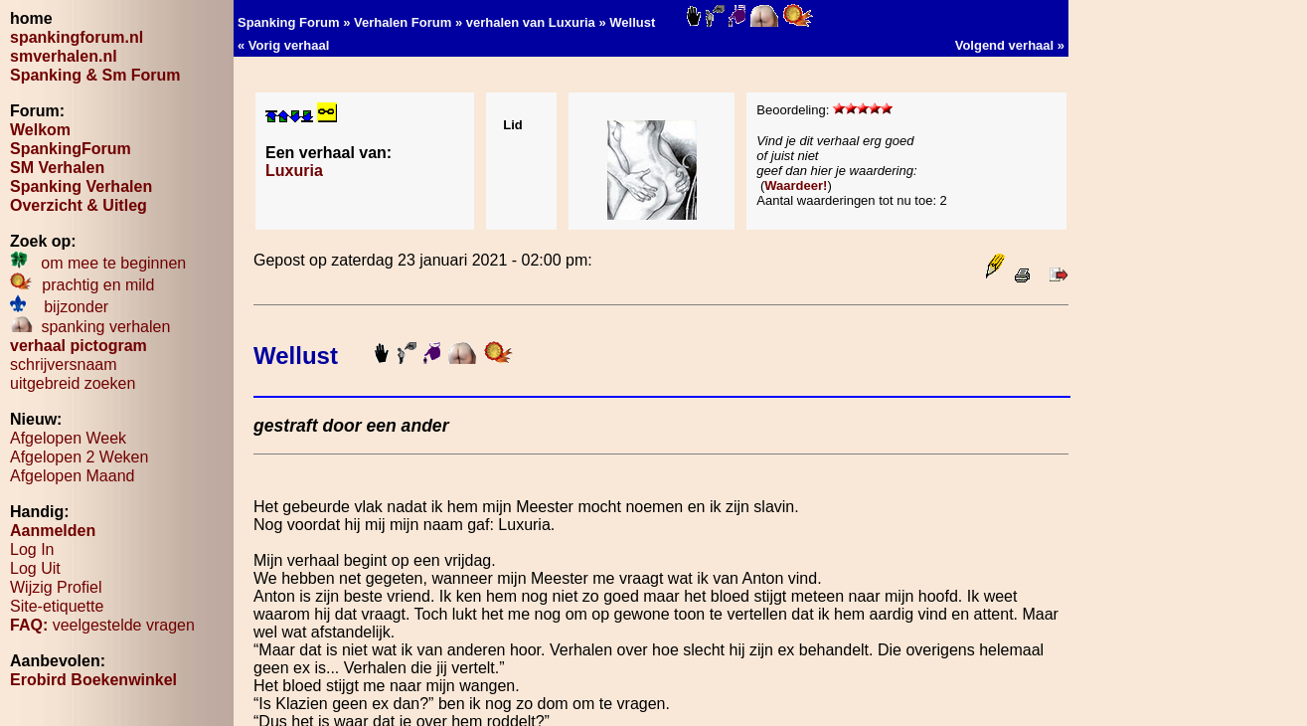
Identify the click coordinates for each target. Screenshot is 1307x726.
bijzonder (59, 306)
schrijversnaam (63, 364)
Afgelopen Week (68, 438)
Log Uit (35, 568)
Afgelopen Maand (72, 475)
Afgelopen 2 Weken (79, 457)
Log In (32, 549)
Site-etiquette (56, 606)
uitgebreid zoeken (72, 383)
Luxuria (294, 170)
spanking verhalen (90, 326)
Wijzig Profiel (55, 587)
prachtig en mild (82, 284)
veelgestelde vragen (102, 625)
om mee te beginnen (98, 263)
